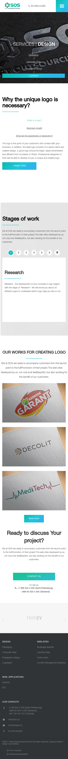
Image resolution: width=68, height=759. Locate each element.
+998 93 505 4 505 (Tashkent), (23, 711)
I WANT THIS (19, 166)
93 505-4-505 (37, 6)
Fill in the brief (14, 750)
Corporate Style (9, 652)
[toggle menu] (62, 6)
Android (6, 683)
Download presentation (17, 754)
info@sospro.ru (12, 725)
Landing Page (43, 652)
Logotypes (33, 76)
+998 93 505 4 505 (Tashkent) (35, 592)
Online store (42, 658)
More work (34, 519)
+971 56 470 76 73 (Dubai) (21, 714)
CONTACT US (34, 576)
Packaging (7, 647)
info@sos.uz (11, 719)
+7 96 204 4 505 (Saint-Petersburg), (25, 708)
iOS (4, 688)
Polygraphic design (33, 69)
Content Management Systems (51, 663)
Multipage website (45, 647)
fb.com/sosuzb (12, 731)
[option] (34, 155)
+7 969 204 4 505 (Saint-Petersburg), (35, 588)
